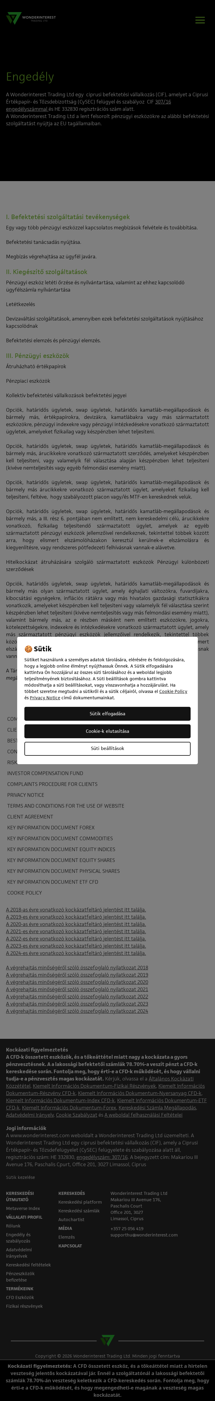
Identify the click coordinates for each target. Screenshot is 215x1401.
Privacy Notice (45, 697)
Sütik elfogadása (107, 713)
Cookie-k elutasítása (107, 731)
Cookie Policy (173, 691)
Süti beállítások (107, 748)
